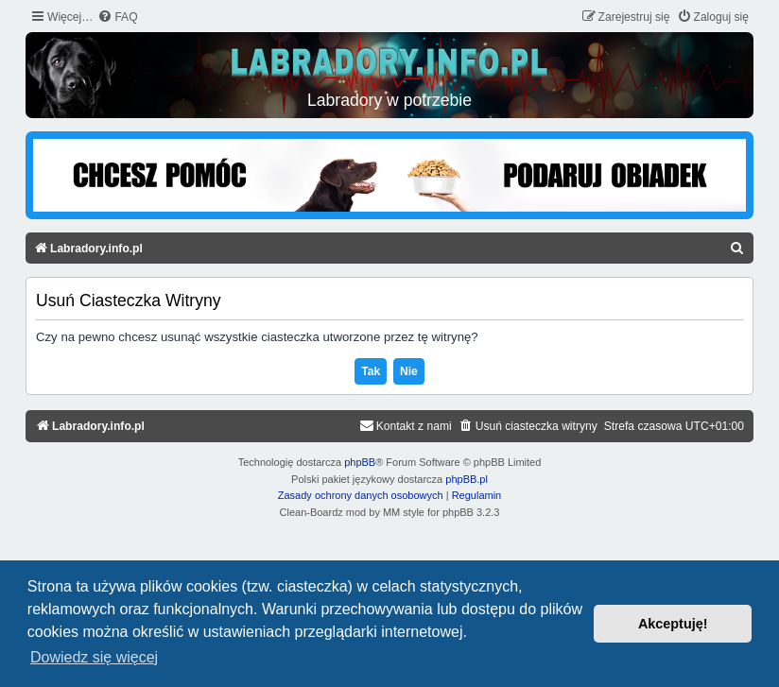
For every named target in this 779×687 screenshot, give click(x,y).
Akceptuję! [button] (673, 623)
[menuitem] (117, 17)
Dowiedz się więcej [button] (94, 657)
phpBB (359, 462)
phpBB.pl (466, 479)
